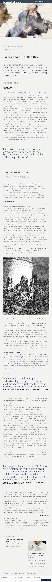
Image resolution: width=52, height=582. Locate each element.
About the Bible (7, 50)
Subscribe (38, 1)
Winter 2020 (7, 49)
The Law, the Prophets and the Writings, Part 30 (18, 54)
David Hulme (6, 60)
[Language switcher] (43, 1)
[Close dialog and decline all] (51, 577)
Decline (43, 579)
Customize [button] (3, 579)
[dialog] (26, 579)
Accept (48, 579)
